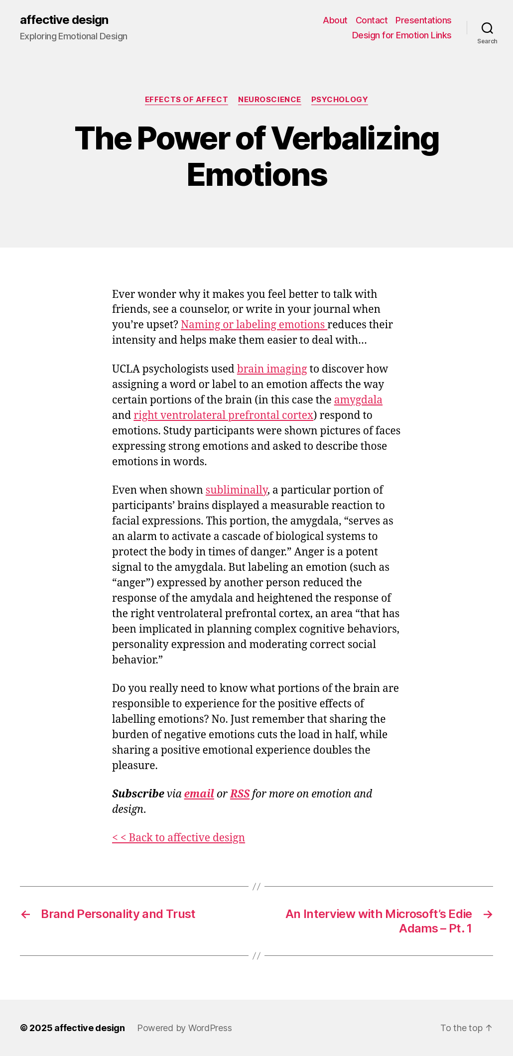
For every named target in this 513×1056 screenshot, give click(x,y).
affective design (64, 20)
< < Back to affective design (178, 838)
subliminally (236, 490)
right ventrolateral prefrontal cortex (223, 415)
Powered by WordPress (184, 1028)
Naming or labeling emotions (254, 325)
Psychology (340, 99)
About (335, 20)
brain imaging (272, 369)
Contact (372, 20)
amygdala (358, 400)
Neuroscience (269, 99)
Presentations (423, 20)
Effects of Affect (186, 99)
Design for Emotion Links (402, 35)
